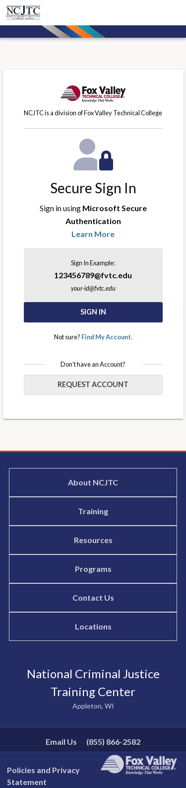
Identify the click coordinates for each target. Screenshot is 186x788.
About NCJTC (93, 482)
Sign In (93, 312)
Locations (93, 626)
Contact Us (93, 597)
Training (93, 511)
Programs (93, 568)
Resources (93, 540)
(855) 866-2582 (113, 741)
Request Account (93, 384)
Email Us (61, 741)
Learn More (93, 233)
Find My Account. (106, 337)
